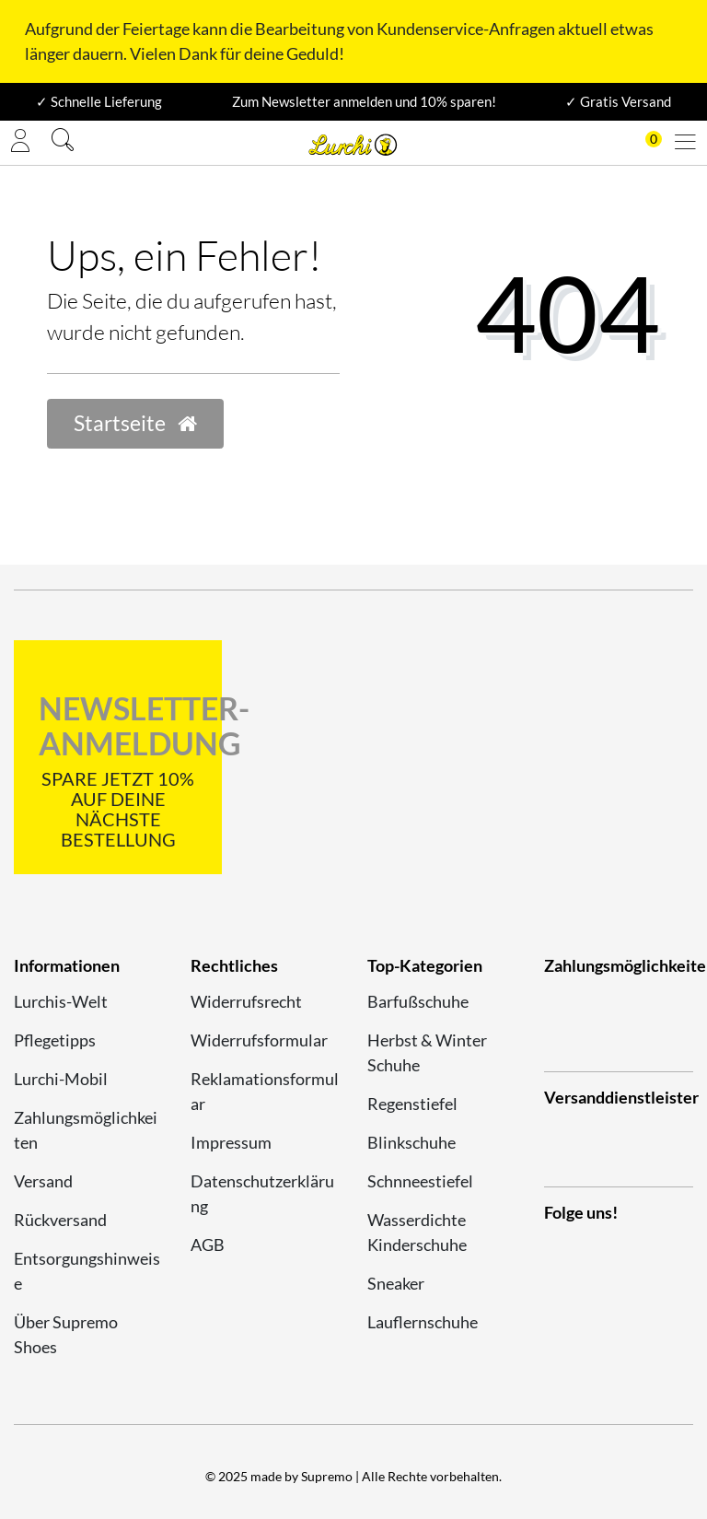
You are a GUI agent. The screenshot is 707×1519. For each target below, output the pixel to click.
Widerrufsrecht (246, 1001)
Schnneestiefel (420, 1181)
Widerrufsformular (259, 1040)
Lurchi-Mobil (61, 1079)
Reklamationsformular (265, 1091)
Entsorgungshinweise (87, 1270)
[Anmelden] (20, 143)
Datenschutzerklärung (262, 1193)
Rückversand (60, 1219)
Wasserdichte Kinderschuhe (417, 1232)
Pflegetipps (55, 1040)
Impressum (231, 1142)
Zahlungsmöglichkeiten (85, 1129)
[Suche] (63, 142)
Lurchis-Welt (61, 1001)
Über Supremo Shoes (66, 1334)
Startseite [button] (135, 423)
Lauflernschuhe (422, 1322)
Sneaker (395, 1283)
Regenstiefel (412, 1103)
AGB (208, 1244)
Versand (43, 1181)
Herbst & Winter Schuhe (427, 1052)
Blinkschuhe (411, 1142)
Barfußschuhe (418, 1001)
